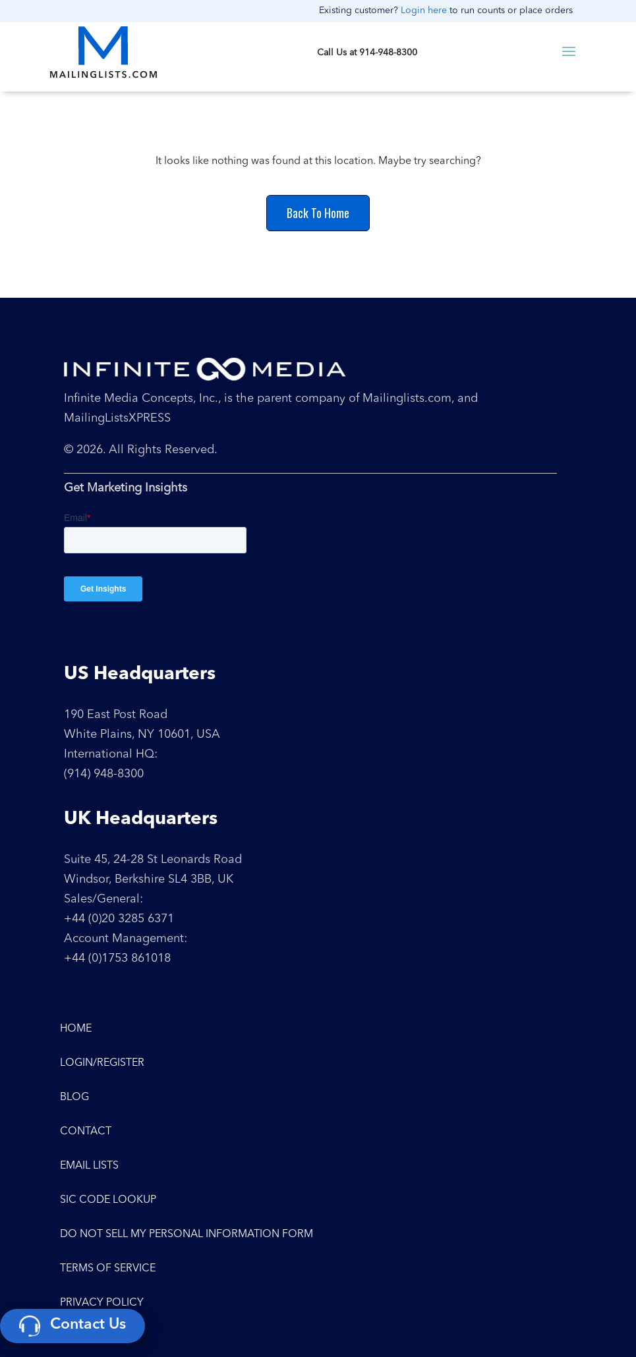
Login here (424, 10)
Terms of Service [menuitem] (108, 1268)
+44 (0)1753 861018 (117, 958)
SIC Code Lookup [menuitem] (108, 1200)
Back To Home (318, 212)
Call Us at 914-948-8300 (367, 52)
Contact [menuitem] (85, 1131)
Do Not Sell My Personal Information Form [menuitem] (186, 1234)
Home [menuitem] (76, 1029)
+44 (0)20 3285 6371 (119, 919)
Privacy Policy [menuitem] (102, 1303)
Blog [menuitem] (74, 1097)
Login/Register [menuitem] (102, 1063)
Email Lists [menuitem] (89, 1166)
